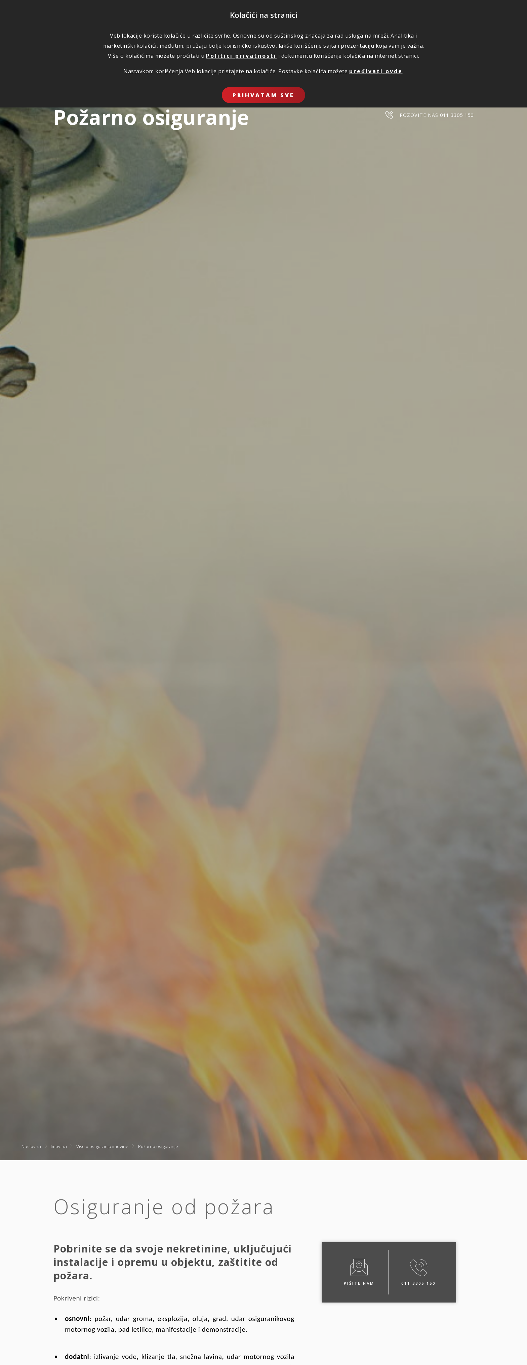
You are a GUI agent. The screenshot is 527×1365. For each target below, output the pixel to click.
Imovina (59, 1146)
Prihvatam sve (263, 95)
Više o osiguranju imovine (102, 1146)
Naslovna (31, 1146)
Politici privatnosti (241, 55)
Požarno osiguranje (158, 1146)
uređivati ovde (376, 71)
